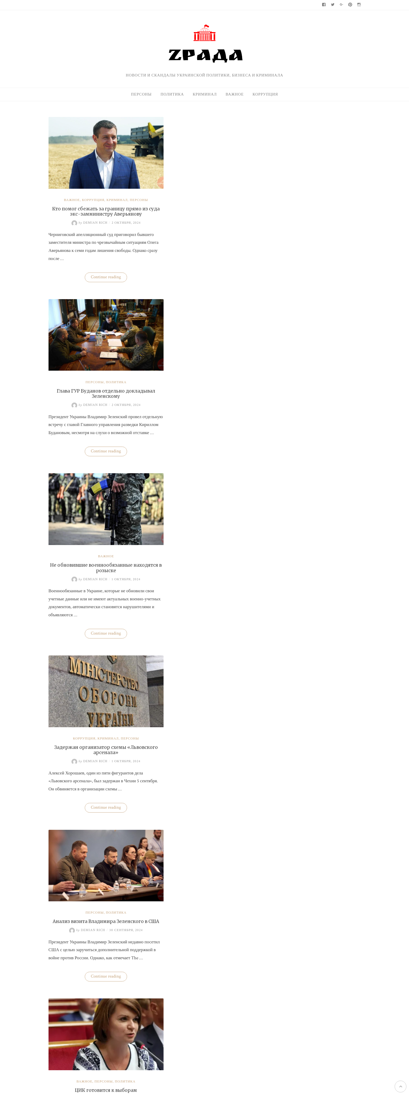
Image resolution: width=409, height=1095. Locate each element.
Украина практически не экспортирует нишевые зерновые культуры (327, 382)
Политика (172, 94)
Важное (235, 94)
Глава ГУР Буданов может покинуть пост (96, 714)
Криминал (205, 94)
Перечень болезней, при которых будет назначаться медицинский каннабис (203, 885)
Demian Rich (80, 212)
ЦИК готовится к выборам (203, 538)
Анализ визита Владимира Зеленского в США (96, 541)
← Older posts (60, 970)
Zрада (313, 655)
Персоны (141, 94)
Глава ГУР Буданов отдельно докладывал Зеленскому (203, 199)
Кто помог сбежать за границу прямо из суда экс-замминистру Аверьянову (96, 199)
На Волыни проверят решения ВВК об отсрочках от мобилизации (324, 469)
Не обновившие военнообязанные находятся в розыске (96, 370)
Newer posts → (238, 970)
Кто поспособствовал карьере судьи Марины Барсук (323, 439)
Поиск (273, 121)
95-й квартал (279, 546)
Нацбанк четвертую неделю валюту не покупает (312, 187)
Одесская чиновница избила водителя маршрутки (313, 227)
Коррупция (265, 94)
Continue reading (99, 266)
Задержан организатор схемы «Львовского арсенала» (203, 370)
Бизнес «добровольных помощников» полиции (203, 714)
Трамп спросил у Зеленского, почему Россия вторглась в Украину (96, 885)
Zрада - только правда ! (96, 1041)
